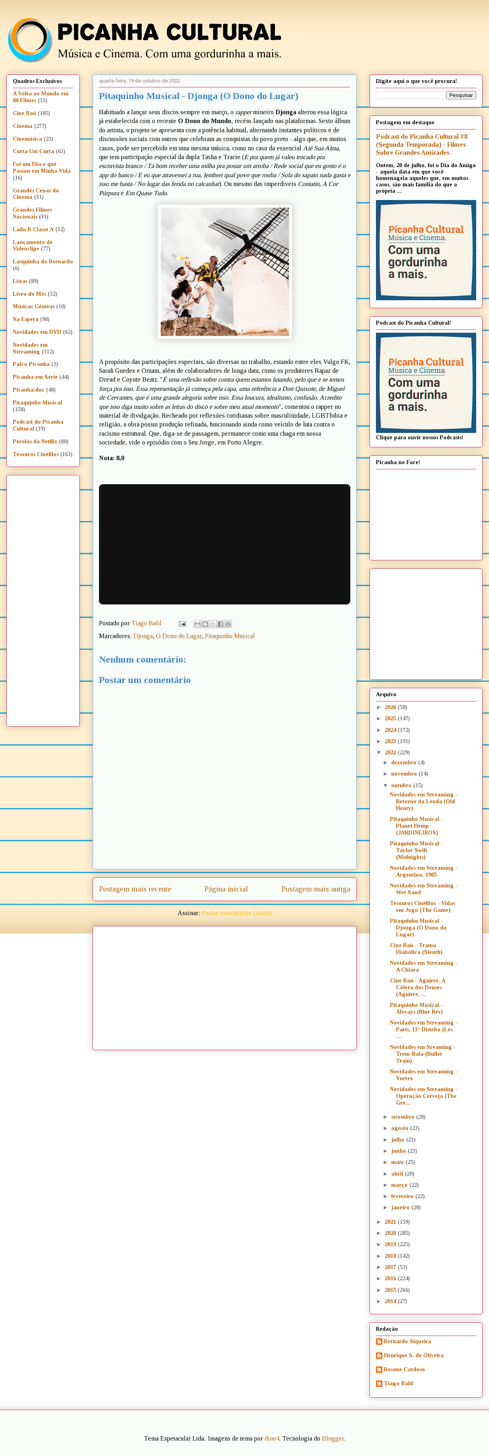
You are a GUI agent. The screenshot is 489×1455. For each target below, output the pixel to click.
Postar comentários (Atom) (237, 912)
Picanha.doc (28, 390)
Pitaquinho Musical (230, 636)
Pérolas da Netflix (35, 442)
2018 (391, 1256)
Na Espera (25, 319)
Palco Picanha (31, 364)
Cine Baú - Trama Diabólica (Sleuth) (416, 948)
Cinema (22, 126)
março (400, 1185)
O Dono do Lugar (179, 636)
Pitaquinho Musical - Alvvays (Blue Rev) (416, 1008)
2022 (391, 753)
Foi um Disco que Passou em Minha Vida (42, 167)
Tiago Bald (398, 1383)
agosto (400, 1128)
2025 (391, 718)
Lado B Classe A (33, 229)
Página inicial (226, 889)
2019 (391, 1244)
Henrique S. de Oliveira (414, 1355)
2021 (391, 1222)
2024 (391, 730)
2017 (391, 1267)
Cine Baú (24, 113)
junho (399, 1151)
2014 (391, 1301)
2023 (391, 741)
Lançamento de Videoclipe (33, 245)
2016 (391, 1278)
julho (398, 1140)
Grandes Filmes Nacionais (32, 213)
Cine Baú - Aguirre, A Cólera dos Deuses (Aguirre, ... (417, 987)
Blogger (333, 1438)
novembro (404, 774)
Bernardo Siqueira (407, 1341)
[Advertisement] (254, 985)
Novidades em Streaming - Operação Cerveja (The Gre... (424, 1096)
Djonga (143, 636)
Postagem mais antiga (315, 889)
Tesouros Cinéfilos (36, 454)
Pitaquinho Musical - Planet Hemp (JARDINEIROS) (416, 826)
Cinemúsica (27, 139)
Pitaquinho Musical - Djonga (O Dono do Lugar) (418, 928)
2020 (391, 1233)
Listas (20, 281)
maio (398, 1162)
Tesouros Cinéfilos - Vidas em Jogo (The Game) (422, 906)
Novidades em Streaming (30, 348)
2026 (391, 707)
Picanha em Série (35, 377)
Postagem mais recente (135, 889)
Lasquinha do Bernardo (43, 262)
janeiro (401, 1207)
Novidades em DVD (37, 332)
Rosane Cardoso (404, 1369)
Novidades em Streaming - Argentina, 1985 (424, 871)
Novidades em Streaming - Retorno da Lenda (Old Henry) (424, 801)
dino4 (272, 1438)
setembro (403, 1117)
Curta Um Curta (33, 151)
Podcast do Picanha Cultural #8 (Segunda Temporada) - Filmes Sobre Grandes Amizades (421, 144)
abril (398, 1174)
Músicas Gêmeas (34, 306)
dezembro (404, 763)
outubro (402, 785)
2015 (391, 1290)
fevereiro (403, 1196)
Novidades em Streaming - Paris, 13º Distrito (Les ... (424, 1029)
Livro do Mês (29, 294)
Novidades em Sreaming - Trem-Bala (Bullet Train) (423, 1054)
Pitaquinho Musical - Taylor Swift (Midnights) (416, 850)
